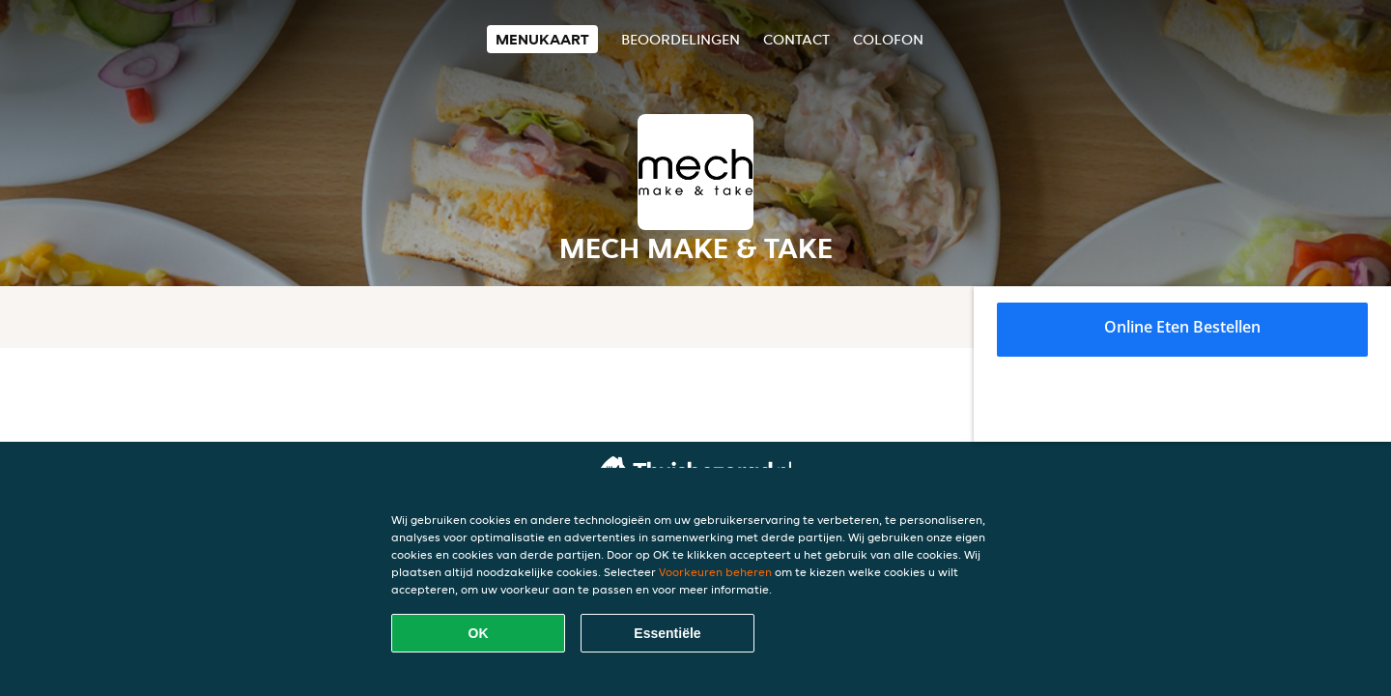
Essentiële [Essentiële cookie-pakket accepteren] (667, 633)
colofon (888, 39)
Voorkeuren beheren (715, 572)
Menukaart (542, 39)
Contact (796, 39)
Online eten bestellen (1182, 326)
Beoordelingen (680, 39)
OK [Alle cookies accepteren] (478, 633)
